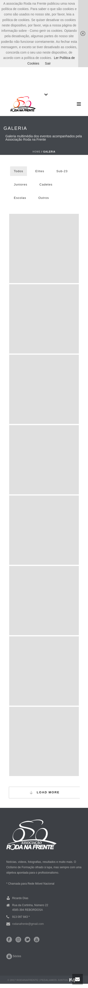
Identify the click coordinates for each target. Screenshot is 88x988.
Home (37, 151)
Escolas (20, 198)
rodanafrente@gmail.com (28, 924)
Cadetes (45, 184)
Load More (44, 792)
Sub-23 (62, 171)
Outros (43, 198)
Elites (39, 171)
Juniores (20, 184)
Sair (48, 63)
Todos (18, 171)
